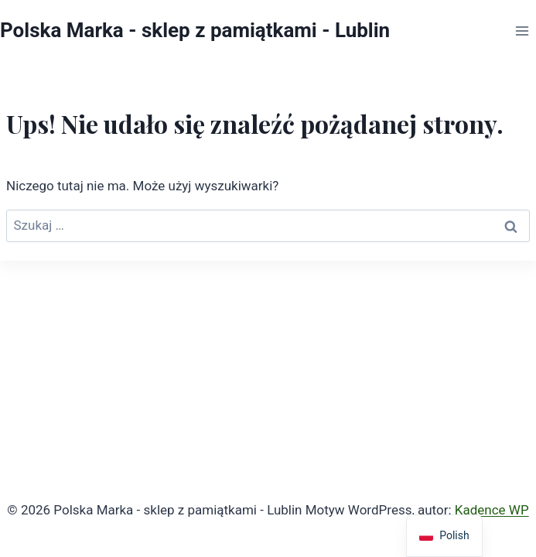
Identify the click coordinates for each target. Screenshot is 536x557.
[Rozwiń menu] (521, 31)
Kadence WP (492, 510)
